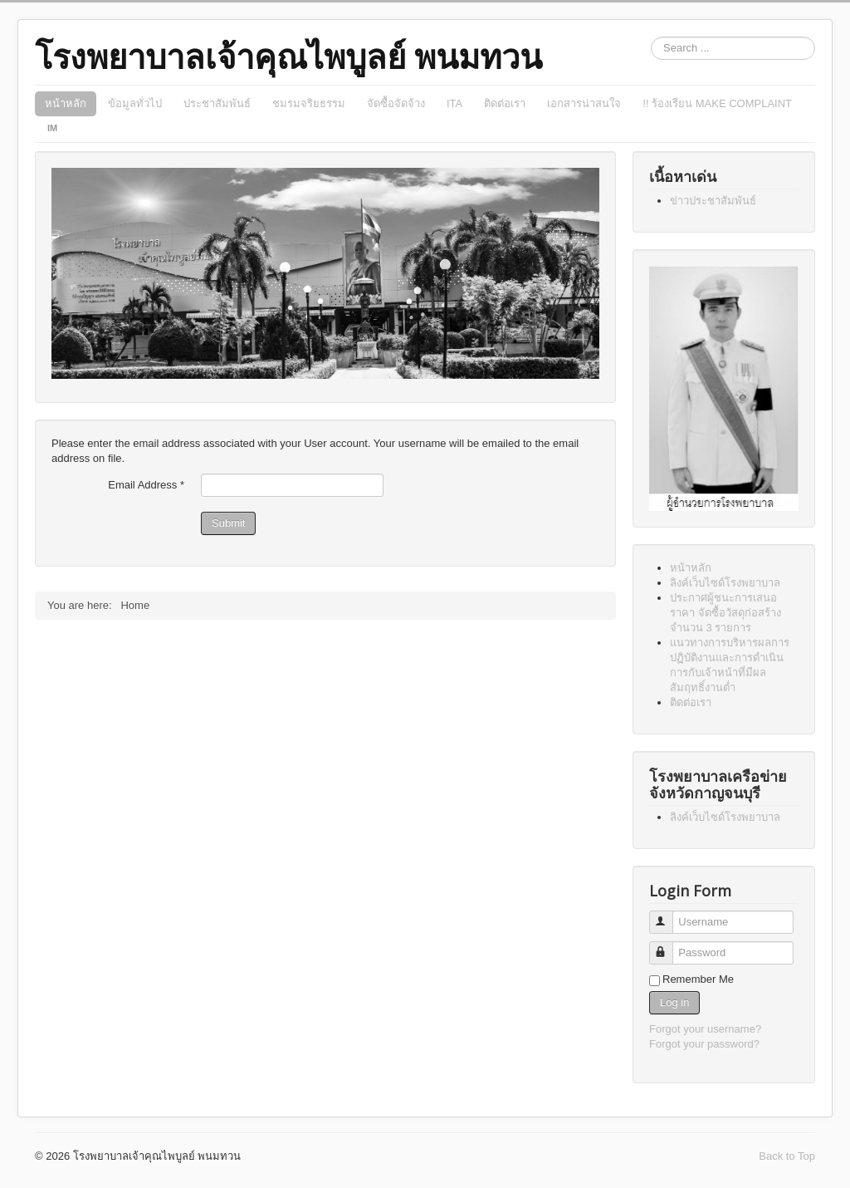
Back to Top (787, 1156)
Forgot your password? (704, 1044)
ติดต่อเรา (504, 103)
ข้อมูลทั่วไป (135, 103)
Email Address (146, 485)
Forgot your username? (705, 1029)
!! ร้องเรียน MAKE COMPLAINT (717, 103)
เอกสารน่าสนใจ (584, 103)
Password (668, 945)
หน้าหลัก (65, 103)
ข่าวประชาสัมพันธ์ (713, 200)
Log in (674, 1002)
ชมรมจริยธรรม (308, 103)
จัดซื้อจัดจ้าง (396, 103)
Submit (228, 523)
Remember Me (698, 979)
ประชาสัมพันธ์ (217, 103)
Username (668, 915)
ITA (454, 103)
